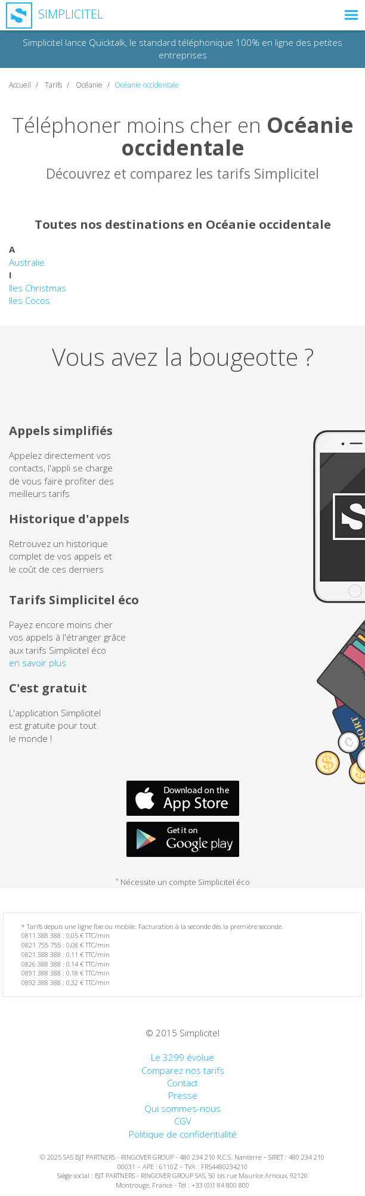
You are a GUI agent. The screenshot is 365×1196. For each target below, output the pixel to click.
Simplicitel (54, 14)
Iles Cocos (29, 300)
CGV (182, 1121)
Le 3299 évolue (182, 1057)
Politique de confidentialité (183, 1134)
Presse (182, 1095)
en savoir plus (37, 663)
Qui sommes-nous (182, 1108)
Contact (182, 1083)
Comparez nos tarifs (182, 1070)
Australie (27, 262)
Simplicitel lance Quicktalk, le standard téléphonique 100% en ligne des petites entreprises (182, 48)
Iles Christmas (37, 288)
